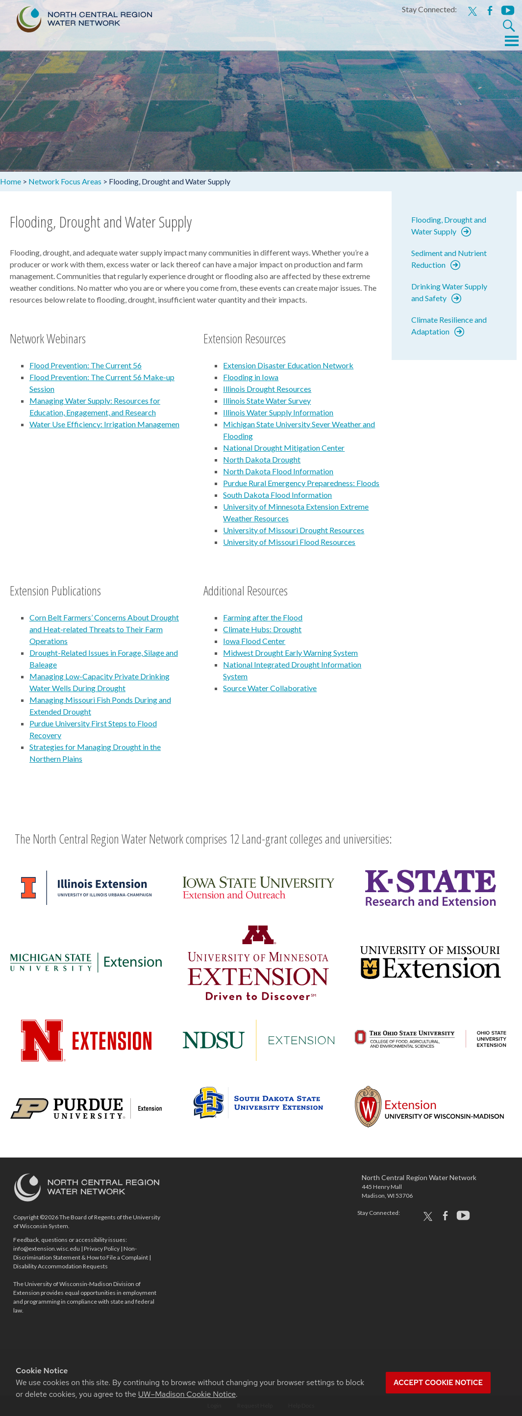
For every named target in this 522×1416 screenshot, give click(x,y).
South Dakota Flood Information (277, 494)
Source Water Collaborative (270, 688)
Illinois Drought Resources (267, 388)
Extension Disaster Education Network (288, 365)
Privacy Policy (102, 1248)
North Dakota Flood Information (278, 471)
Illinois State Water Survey (267, 400)
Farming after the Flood (262, 617)
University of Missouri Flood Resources (289, 541)
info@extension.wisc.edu (46, 1248)
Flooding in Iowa (250, 377)
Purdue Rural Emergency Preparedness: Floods (301, 483)
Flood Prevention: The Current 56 (85, 365)
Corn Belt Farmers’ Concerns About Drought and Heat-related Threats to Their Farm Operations (104, 629)
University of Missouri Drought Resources (293, 530)
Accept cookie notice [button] (438, 1383)
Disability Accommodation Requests (60, 1266)
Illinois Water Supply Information (278, 412)
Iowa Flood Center (254, 640)
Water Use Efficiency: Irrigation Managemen (104, 424)
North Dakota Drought (261, 459)
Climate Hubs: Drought (262, 629)
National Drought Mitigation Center (284, 447)
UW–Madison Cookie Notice (187, 1394)
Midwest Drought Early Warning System (290, 652)
